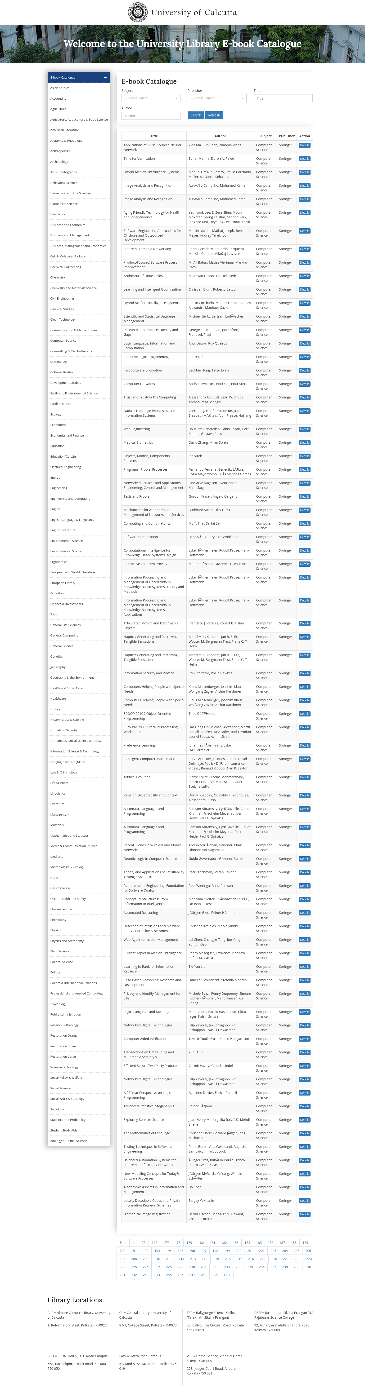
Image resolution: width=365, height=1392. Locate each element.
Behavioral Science (63, 183)
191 (134, 1250)
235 (250, 1266)
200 (238, 1250)
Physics (55, 930)
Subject (127, 90)
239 (296, 1266)
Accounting (58, 98)
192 (146, 1250)
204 (285, 1250)
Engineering (59, 488)
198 (215, 1250)
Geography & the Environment (72, 677)
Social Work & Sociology (67, 1098)
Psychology (58, 1004)
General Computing (64, 635)
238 (285, 1266)
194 (169, 1250)
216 (228, 1258)
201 (250, 1250)
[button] (151, 98)
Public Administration (65, 1014)
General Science (61, 646)
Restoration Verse (63, 1056)
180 (201, 1242)
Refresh (214, 115)
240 (308, 1266)
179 (189, 1242)
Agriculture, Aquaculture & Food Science (79, 119)
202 (262, 1250)
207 (122, 1258)
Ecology (55, 414)
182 (224, 1242)
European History (63, 583)
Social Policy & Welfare (66, 1077)
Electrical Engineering (65, 467)
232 (215, 1266)
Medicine (56, 856)
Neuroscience (60, 888)
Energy (55, 477)
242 (134, 1275)
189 (305, 1242)
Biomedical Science (64, 204)
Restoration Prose (63, 1046)
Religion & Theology (64, 1025)
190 (122, 1250)
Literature (57, 804)
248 (204, 1275)
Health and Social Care (66, 688)
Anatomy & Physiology (66, 140)
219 (263, 1258)
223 (309, 1258)
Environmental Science (66, 541)
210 (157, 1258)
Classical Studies (62, 309)
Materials (57, 825)
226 (146, 1266)
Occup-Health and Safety (68, 899)
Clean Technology (63, 319)
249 (215, 1275)
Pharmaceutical (61, 909)
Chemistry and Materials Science (73, 288)
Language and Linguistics (68, 762)
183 (236, 1242)
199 (227, 1250)
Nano (54, 877)
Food (54, 614)
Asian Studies (60, 88)
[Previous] (133, 1243)
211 (169, 1258)
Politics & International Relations (73, 983)
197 (204, 1250)
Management (59, 814)
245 (169, 1275)
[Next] (227, 1275)
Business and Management (69, 235)
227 (157, 1266)
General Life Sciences (65, 625)
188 (294, 1242)
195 (180, 1250)
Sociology (57, 1109)
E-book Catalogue (63, 77)
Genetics (56, 656)
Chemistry (57, 277)
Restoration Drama (64, 1035)
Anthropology (60, 151)
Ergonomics (58, 562)
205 (296, 1250)
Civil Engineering (62, 298)
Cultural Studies (61, 372)
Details (304, 145)
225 (134, 1266)
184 (247, 1242)
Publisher (195, 90)
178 (177, 1242)
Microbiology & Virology (67, 867)
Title (257, 90)
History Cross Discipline (67, 719)
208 (134, 1258)
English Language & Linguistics (72, 519)
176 (154, 1242)
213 (193, 1258)
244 (157, 1275)
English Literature (63, 530)
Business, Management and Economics (78, 246)
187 (282, 1242)
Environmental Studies (66, 551)
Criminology (59, 361)
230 (192, 1266)
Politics (55, 972)
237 (273, 1266)
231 (204, 1266)
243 (146, 1275)
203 (273, 1250)
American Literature (64, 130)
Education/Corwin (63, 456)
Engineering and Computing (70, 498)
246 (180, 1275)
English (55, 509)
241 (122, 1275)
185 (259, 1242)
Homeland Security (64, 730)
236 (262, 1266)
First (123, 1242)
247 (192, 1275)
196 (192, 1250)
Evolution (57, 593)
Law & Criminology (63, 772)
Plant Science (59, 951)
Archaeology (59, 161)
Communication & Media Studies (73, 330)
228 (169, 1266)
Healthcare (58, 698)
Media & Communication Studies (73, 846)
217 (239, 1258)
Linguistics (57, 793)
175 (143, 1242)
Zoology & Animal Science (68, 1141)
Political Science (61, 962)
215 (216, 1258)
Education (57, 446)
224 (122, 1266)
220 (274, 1258)
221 (286, 1258)
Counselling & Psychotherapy (71, 351)
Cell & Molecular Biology (67, 256)
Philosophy (58, 920)
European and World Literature (72, 572)
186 (270, 1242)
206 (308, 1250)
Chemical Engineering (65, 267)
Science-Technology (64, 1067)
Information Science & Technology (74, 751)
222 (297, 1258)
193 (157, 1250)
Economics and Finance (67, 435)
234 (238, 1266)
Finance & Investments (66, 604)
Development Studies (65, 382)
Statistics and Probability (68, 1120)
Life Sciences (59, 783)
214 (204, 1258)
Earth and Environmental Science (74, 393)
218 (251, 1258)
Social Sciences (61, 1088)
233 (227, 1266)
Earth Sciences (60, 404)
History (55, 709)
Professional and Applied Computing (76, 993)
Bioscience (58, 214)
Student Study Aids (63, 1130)
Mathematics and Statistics (69, 835)
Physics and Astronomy (67, 941)
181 (212, 1242)
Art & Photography (63, 172)
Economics (58, 425)
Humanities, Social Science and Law (75, 740)
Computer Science (63, 340)
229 (180, 1266)
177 (166, 1242)
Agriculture (58, 109)
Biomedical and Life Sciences (70, 193)
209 (146, 1258)
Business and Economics (68, 225)
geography (58, 667)
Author (127, 108)
